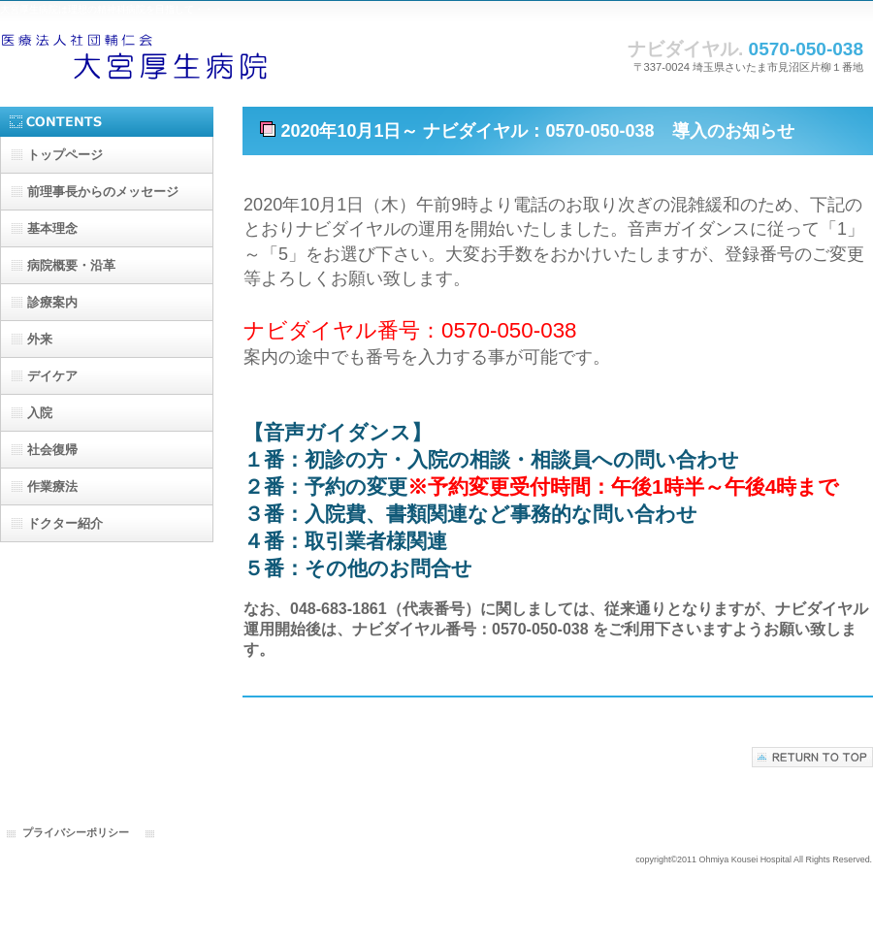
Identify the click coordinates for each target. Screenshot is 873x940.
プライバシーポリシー (75, 832)
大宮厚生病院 (194, 55)
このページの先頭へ (812, 757)
